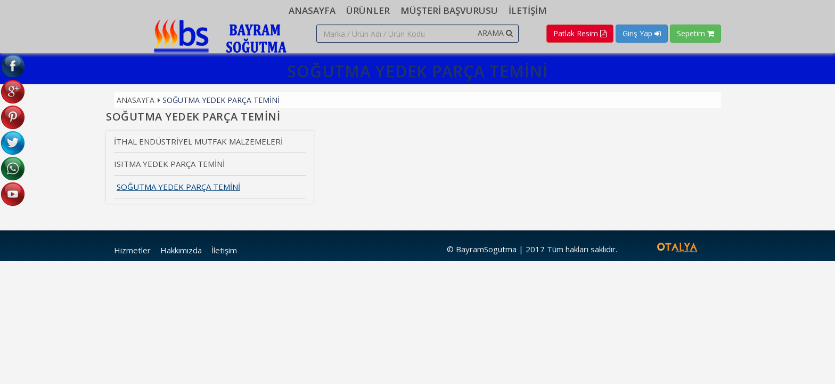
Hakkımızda (181, 250)
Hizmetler (132, 250)
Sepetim (695, 33)
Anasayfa (135, 100)
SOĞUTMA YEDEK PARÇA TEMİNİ (221, 100)
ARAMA (495, 33)
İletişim (224, 250)
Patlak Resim (580, 33)
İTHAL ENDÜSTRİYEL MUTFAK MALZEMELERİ (198, 141)
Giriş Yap (642, 33)
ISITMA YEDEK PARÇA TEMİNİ (169, 163)
